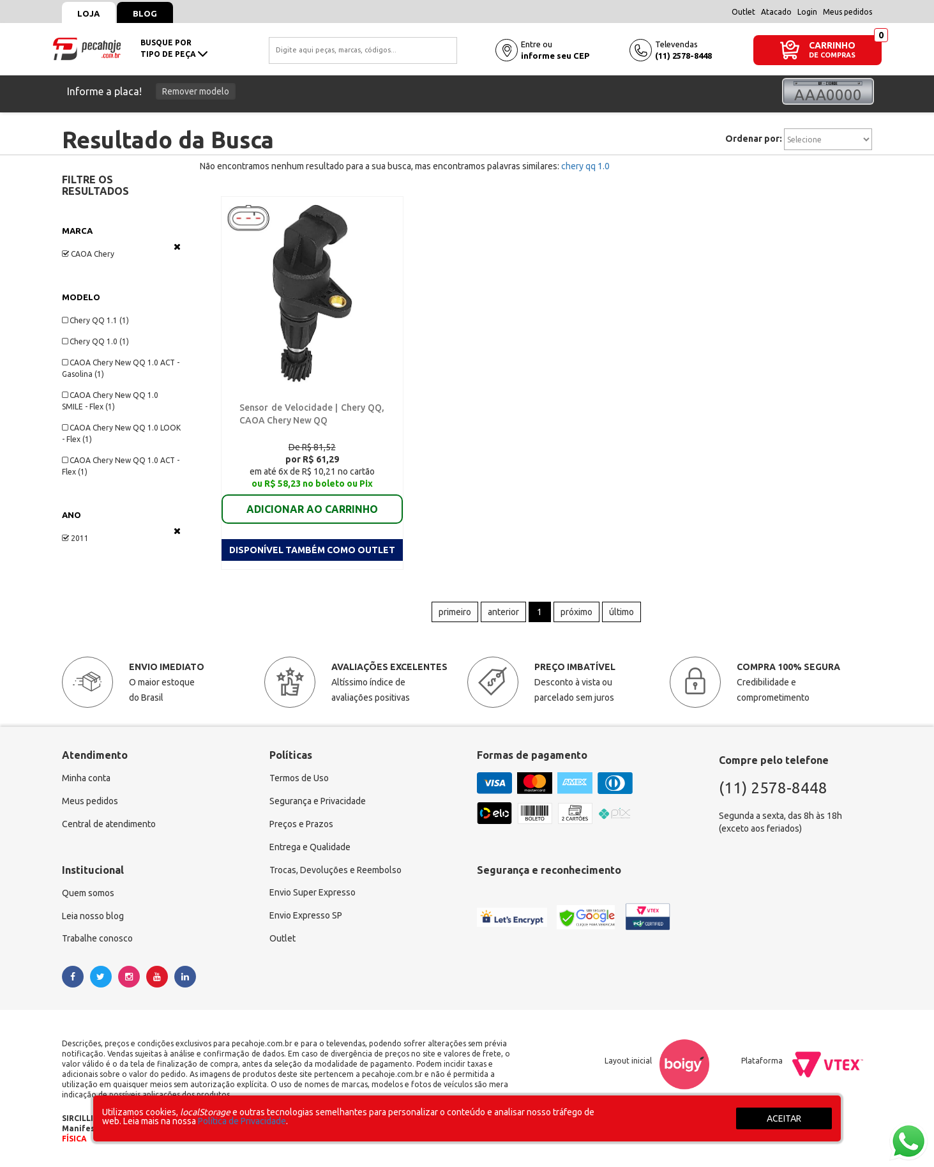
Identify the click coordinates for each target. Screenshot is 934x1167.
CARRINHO (832, 45)
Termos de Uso (299, 779)
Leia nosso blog (93, 916)
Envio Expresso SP (305, 916)
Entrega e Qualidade (309, 848)
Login (807, 12)
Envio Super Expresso (312, 894)
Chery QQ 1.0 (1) (95, 341)
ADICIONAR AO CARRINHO (312, 509)
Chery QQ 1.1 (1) (95, 320)
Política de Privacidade (242, 1121)
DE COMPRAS (832, 55)
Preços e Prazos (301, 825)
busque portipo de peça (173, 48)
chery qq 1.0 (585, 166)
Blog (145, 13)
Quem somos (88, 894)
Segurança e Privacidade (317, 802)
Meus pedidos (847, 12)
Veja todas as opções (177, 246)
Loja (89, 13)
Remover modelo (195, 91)
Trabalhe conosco (97, 939)
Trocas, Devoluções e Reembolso (335, 871)
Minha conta (86, 779)
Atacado (776, 12)
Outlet (743, 12)
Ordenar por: (753, 138)
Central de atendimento (109, 825)
